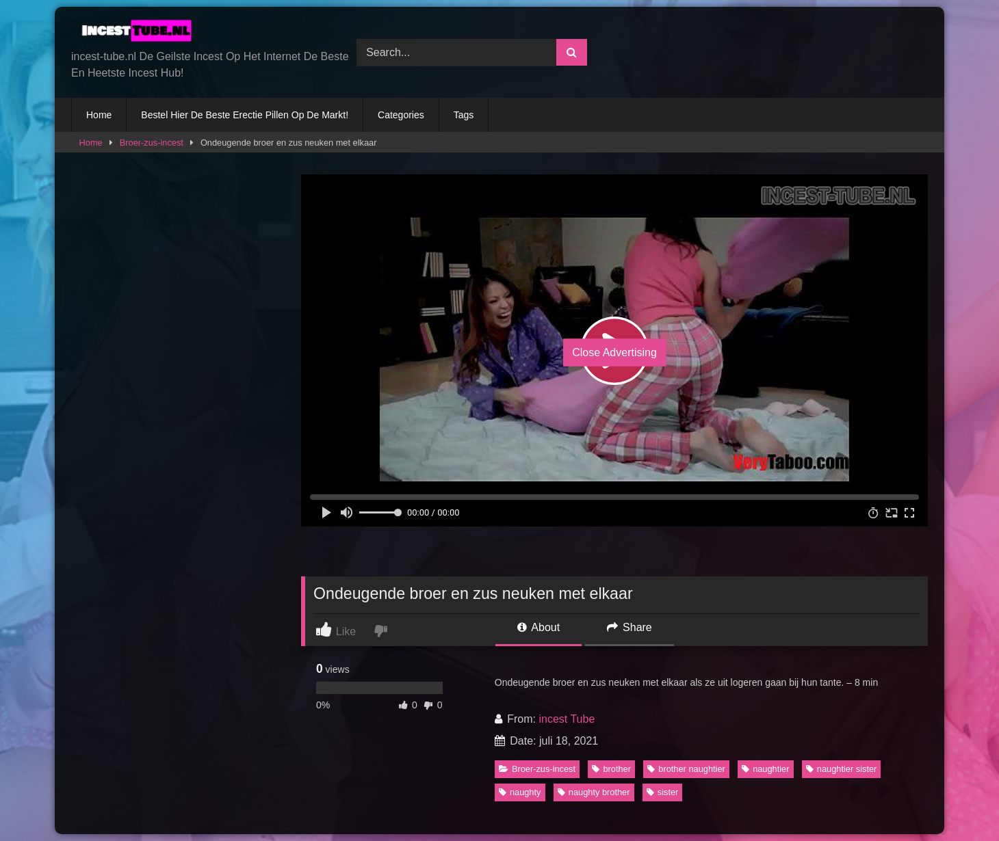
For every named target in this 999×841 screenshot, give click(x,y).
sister (663, 792)
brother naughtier (686, 769)
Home (99, 114)
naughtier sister (841, 769)
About (538, 627)
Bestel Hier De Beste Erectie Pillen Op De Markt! (244, 114)
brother (611, 769)
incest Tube (567, 719)
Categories (401, 114)
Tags (464, 114)
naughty (520, 792)
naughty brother (594, 792)
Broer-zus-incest (151, 142)
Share (629, 627)
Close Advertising (614, 352)
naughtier (765, 769)
